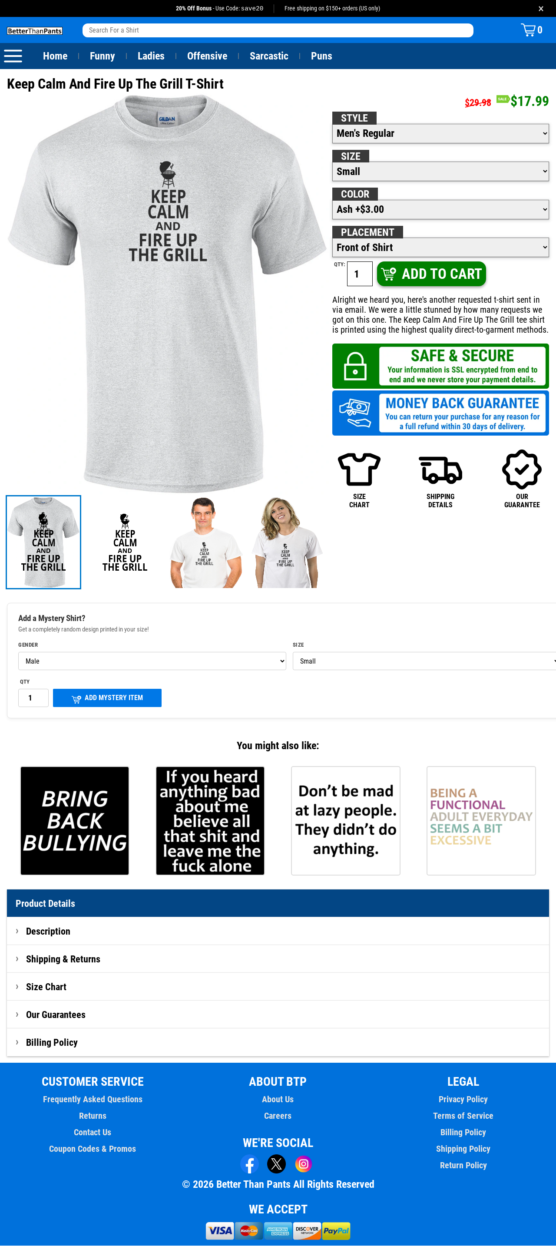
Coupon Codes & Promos (93, 1149)
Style (354, 118)
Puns (321, 56)
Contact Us (93, 1132)
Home (55, 56)
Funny (102, 56)
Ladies (151, 56)
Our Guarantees (56, 1015)
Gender (28, 645)
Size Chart (46, 987)
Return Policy (463, 1165)
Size (350, 157)
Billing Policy (51, 1042)
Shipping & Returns (63, 959)
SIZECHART (359, 478)
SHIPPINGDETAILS (440, 478)
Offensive (207, 56)
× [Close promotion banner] (541, 8)
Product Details (46, 903)
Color (355, 194)
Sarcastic (269, 56)
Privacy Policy (463, 1099)
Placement (367, 233)
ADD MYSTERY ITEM (107, 699)
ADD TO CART (431, 274)
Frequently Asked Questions (92, 1099)
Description (48, 931)
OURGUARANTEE (522, 478)
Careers (278, 1116)
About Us (278, 1099)
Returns (92, 1116)
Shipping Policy (463, 1149)
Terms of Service (463, 1116)
